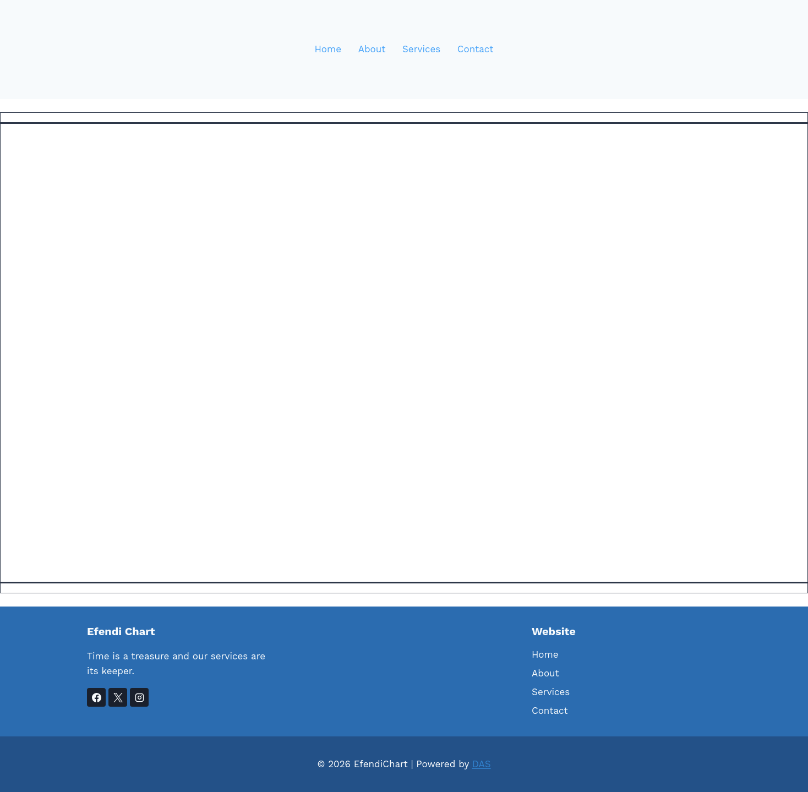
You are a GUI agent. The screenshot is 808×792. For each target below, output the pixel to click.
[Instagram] (139, 697)
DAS (481, 763)
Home (328, 48)
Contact (475, 48)
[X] (117, 697)
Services (421, 48)
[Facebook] (96, 697)
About (372, 48)
